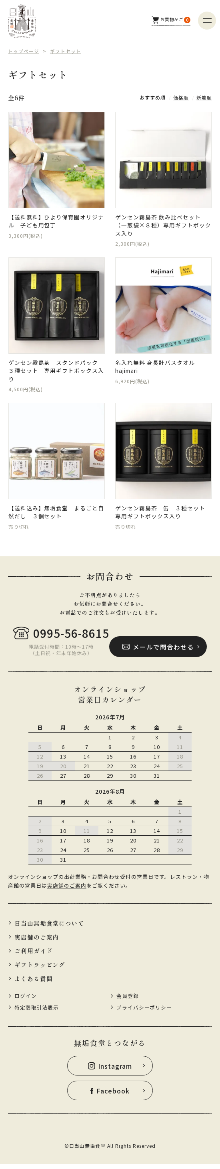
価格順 (181, 97)
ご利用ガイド (33, 954)
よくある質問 (33, 982)
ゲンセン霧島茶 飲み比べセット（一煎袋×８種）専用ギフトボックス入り (163, 225)
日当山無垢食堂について (49, 926)
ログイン (25, 1000)
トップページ (23, 51)
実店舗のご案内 (66, 888)
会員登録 (127, 1000)
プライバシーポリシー (144, 1011)
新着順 (204, 97)
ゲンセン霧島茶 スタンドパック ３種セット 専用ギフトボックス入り (56, 371)
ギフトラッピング (40, 968)
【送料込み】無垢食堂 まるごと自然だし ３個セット (56, 514)
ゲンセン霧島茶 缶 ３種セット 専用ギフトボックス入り (163, 514)
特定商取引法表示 (36, 1011)
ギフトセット (65, 51)
